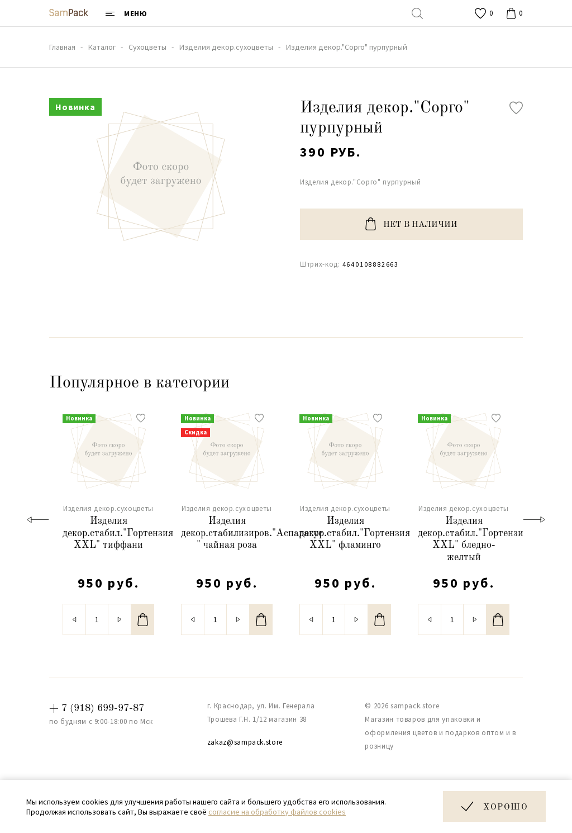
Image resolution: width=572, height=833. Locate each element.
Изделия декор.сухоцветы (108, 508)
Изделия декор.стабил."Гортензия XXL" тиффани (108, 533)
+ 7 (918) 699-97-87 (96, 708)
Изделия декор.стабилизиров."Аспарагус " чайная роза (227, 533)
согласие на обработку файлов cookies (277, 812)
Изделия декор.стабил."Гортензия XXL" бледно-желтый (463, 539)
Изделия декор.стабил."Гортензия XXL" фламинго (345, 533)
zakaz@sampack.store (245, 742)
